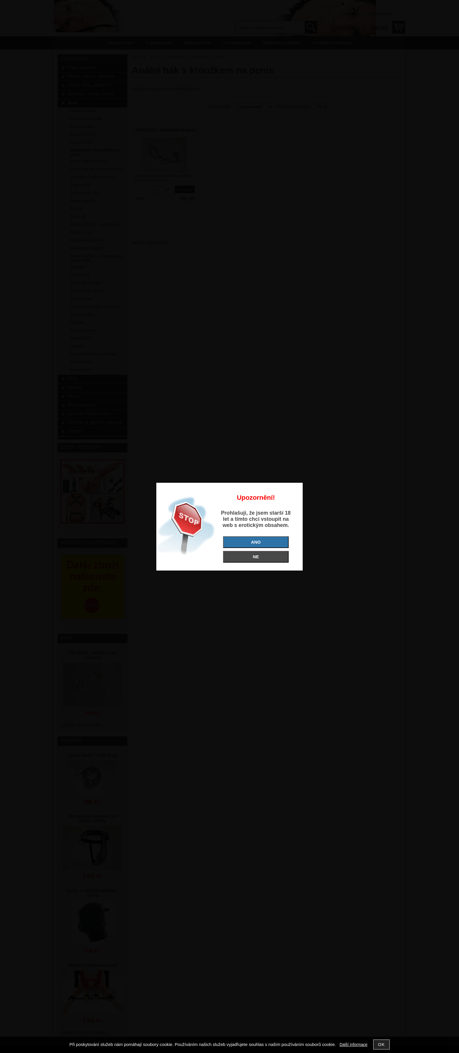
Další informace (353, 1044)
